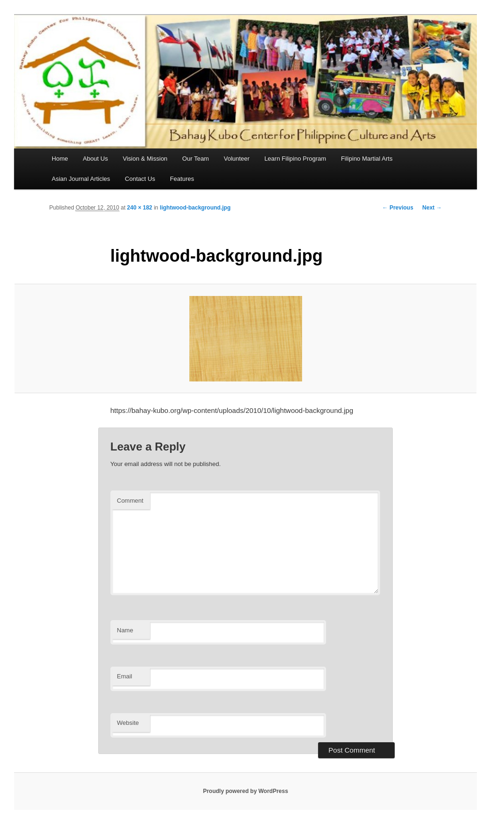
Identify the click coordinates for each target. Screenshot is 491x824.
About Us (95, 158)
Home (60, 158)
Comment (130, 500)
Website (128, 722)
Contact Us (140, 178)
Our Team (195, 158)
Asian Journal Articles (81, 178)
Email (124, 676)
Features (182, 178)
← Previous (397, 207)
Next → (432, 207)
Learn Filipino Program (296, 158)
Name (125, 630)
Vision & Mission (145, 158)
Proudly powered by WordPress (245, 791)
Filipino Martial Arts (367, 158)
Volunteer (236, 158)
